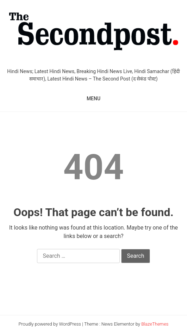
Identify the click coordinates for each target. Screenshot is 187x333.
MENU (93, 98)
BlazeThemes (154, 324)
